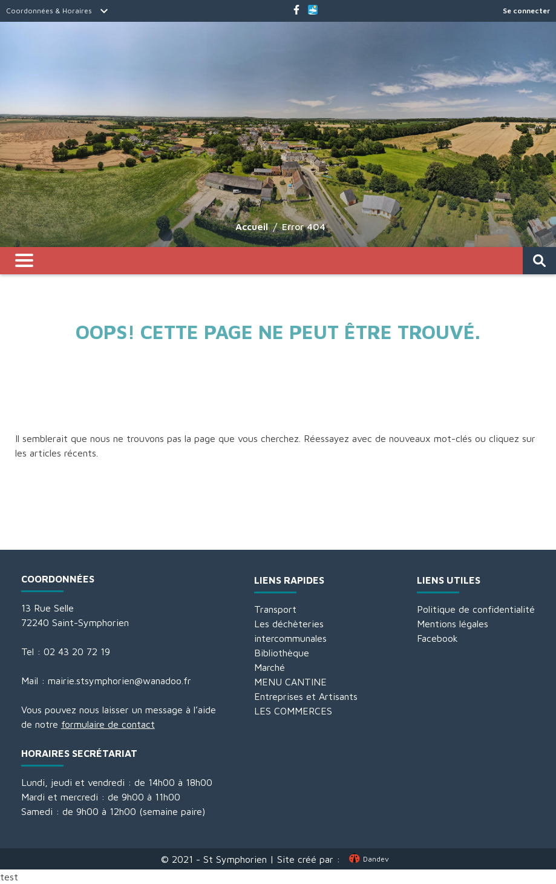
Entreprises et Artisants (306, 696)
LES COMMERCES (293, 710)
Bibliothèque (281, 652)
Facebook (437, 638)
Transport (275, 609)
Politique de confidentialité (476, 609)
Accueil (251, 226)
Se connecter (526, 10)
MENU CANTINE (290, 681)
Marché (269, 667)
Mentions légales (452, 623)
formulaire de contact (108, 724)
